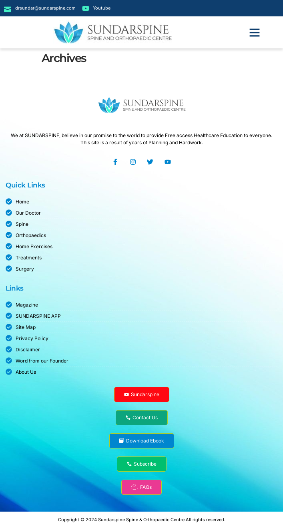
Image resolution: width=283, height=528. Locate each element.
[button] (254, 32)
